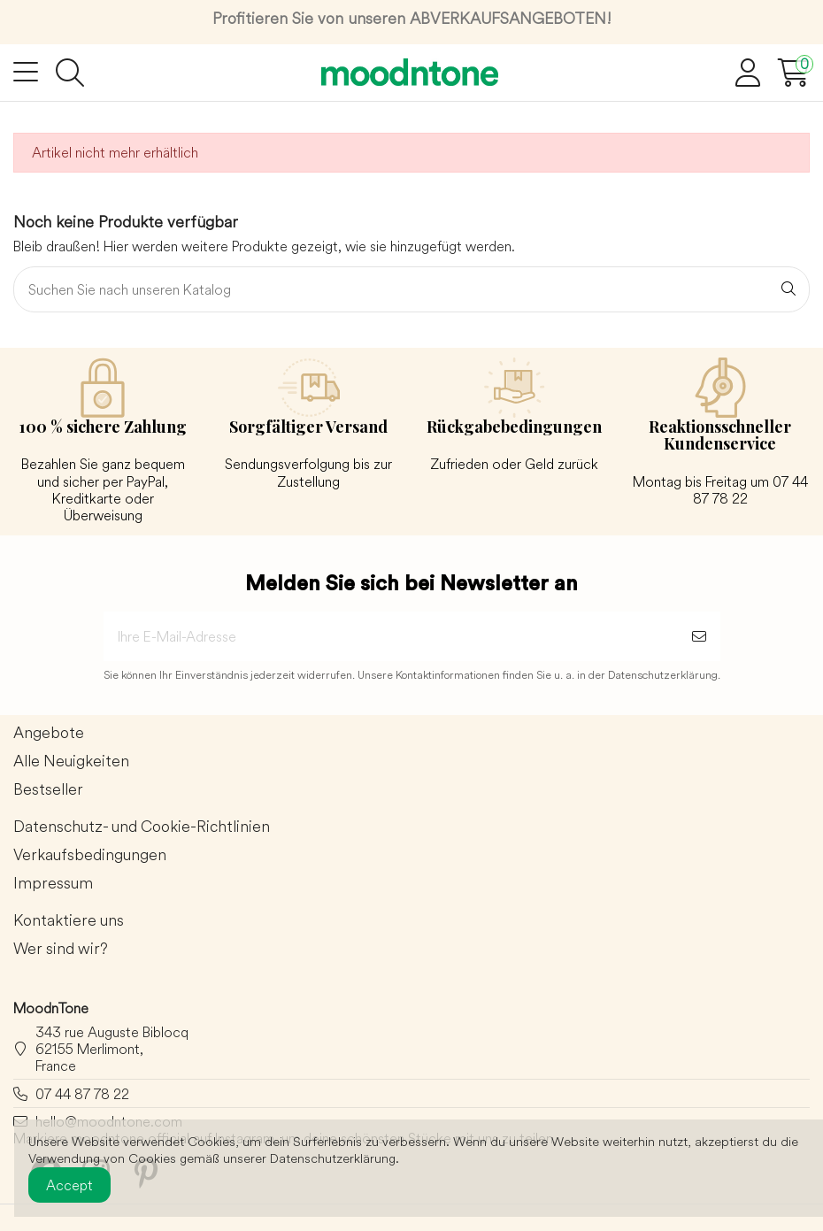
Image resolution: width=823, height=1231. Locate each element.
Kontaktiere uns (68, 921)
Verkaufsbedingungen (89, 855)
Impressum (53, 883)
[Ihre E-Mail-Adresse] (391, 636)
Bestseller (48, 790)
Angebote (48, 733)
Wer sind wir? (60, 949)
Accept (69, 1185)
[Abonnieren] (699, 636)
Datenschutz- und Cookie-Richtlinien (141, 827)
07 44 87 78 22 (82, 1094)
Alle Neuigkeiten (71, 761)
